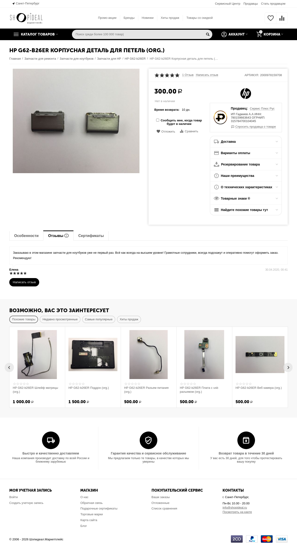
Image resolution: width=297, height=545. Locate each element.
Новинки (148, 17)
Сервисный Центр (227, 3)
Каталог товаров (38, 34)
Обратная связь (91, 503)
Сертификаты (91, 236)
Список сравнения (164, 508)
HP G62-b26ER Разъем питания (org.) (146, 389)
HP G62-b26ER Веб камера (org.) (259, 387)
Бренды (129, 17)
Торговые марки (91, 514)
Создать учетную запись (26, 503)
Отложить (165, 131)
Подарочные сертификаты (98, 508)
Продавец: (239, 108)
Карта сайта (88, 520)
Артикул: (252, 75)
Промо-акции (107, 17)
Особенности (26, 236)
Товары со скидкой (199, 17)
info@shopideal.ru (235, 507)
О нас (84, 497)
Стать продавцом (273, 3)
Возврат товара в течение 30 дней (246, 453)
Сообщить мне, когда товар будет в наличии (179, 122)
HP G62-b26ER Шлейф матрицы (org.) (35, 389)
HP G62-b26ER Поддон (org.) (88, 387)
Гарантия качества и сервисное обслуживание (148, 453)
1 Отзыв (188, 75)
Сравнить (188, 131)
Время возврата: (166, 109)
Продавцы (250, 3)
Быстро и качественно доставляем (51, 453)
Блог (83, 526)
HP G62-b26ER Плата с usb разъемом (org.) (199, 389)
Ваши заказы (161, 497)
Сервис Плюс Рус (262, 108)
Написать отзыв (207, 75)
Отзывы (58, 236)
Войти (13, 497)
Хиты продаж (170, 17)
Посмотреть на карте (237, 512)
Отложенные (161, 503)
